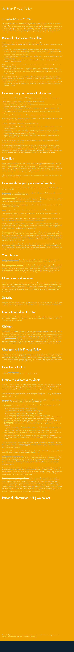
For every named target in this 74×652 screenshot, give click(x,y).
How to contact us (24, 636)
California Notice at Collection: (10, 23)
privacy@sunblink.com (53, 266)
